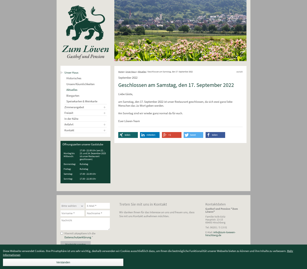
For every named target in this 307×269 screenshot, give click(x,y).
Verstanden (63, 262)
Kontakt (69, 130)
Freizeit (68, 113)
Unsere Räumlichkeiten (80, 84)
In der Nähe (71, 119)
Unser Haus (71, 72)
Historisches (73, 78)
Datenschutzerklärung (77, 237)
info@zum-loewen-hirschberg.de (220, 233)
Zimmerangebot (74, 107)
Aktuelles (71, 90)
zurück (240, 71)
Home (121, 71)
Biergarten (72, 95)
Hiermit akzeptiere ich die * (79, 235)
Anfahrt (68, 124)
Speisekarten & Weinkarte (81, 101)
